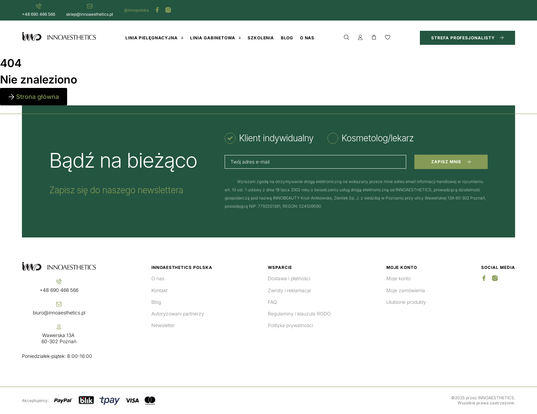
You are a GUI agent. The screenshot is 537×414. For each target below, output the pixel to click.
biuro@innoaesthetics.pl (59, 312)
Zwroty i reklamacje (289, 290)
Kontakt (159, 290)
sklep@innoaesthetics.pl (89, 14)
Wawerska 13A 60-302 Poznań (58, 338)
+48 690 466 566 (38, 14)
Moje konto (398, 278)
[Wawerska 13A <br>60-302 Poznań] (59, 326)
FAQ (272, 302)
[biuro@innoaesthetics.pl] (59, 304)
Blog (156, 302)
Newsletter (163, 325)
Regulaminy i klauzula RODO (299, 313)
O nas (157, 278)
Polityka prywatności (290, 325)
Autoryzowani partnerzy (177, 313)
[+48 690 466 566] (38, 6)
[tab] (269, 138)
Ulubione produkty (406, 302)
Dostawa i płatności (289, 278)
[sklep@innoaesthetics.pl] (89, 6)
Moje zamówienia (405, 290)
